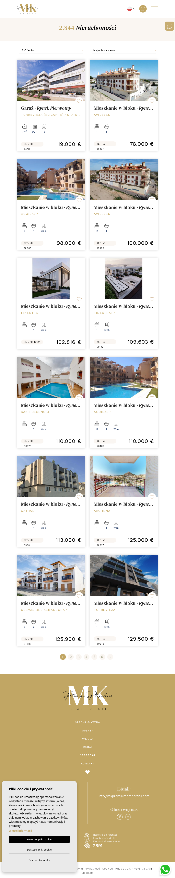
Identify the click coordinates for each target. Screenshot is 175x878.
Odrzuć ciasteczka (39, 860)
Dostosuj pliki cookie (39, 849)
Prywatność (92, 868)
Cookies (107, 868)
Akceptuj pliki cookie (39, 839)
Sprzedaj (87, 755)
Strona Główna (87, 722)
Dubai (87, 747)
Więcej (87, 738)
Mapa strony (123, 868)
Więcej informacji (20, 830)
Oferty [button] (87, 730)
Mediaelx (87, 872)
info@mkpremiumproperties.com (124, 796)
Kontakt (87, 763)
